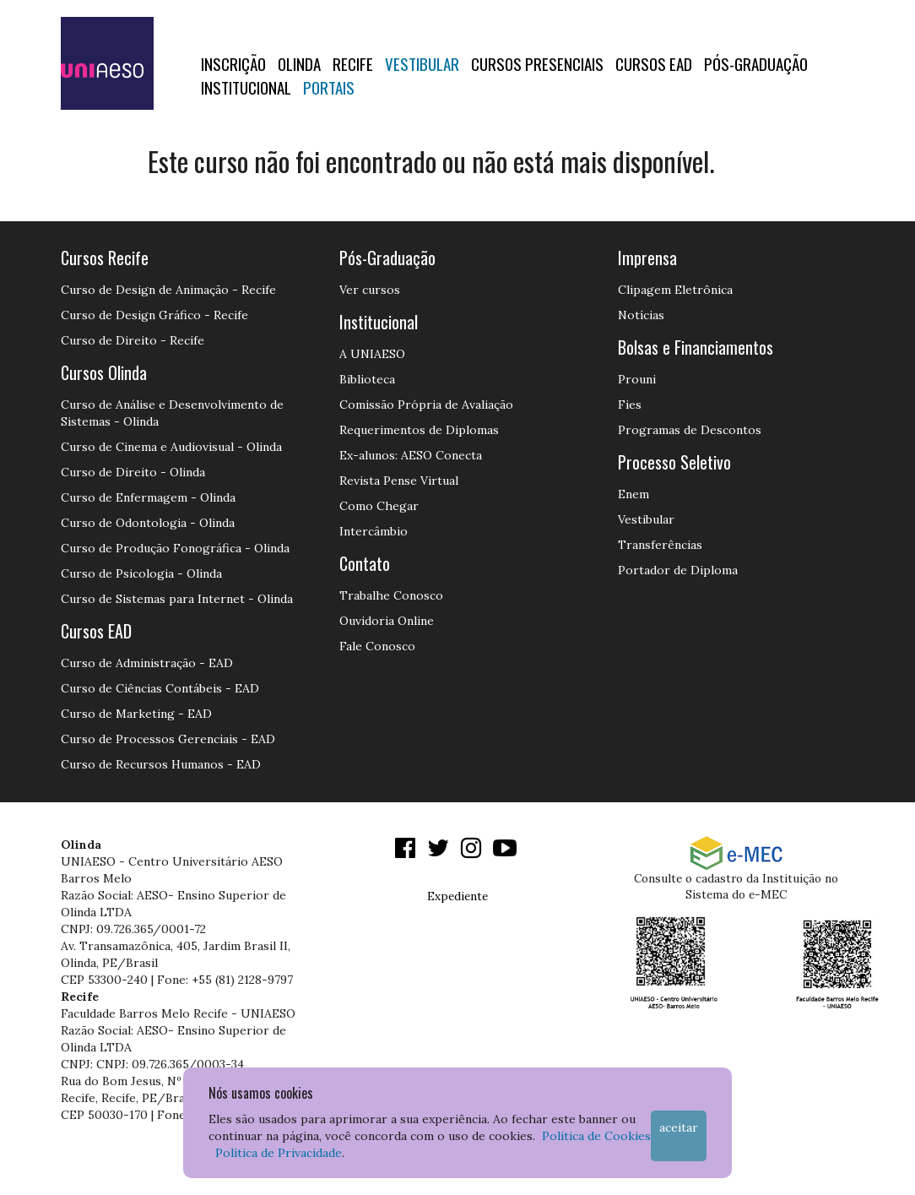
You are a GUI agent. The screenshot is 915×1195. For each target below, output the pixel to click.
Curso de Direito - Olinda (133, 472)
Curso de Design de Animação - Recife (168, 289)
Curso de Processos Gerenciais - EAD (168, 739)
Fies (630, 404)
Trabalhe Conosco (391, 595)
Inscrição (233, 63)
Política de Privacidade (278, 1152)
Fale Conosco (377, 646)
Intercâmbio (373, 531)
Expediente (457, 896)
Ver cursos (369, 289)
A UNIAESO (372, 353)
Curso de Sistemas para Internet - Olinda (177, 598)
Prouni (637, 379)
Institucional (246, 87)
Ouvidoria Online (386, 620)
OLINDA (299, 63)
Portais (329, 87)
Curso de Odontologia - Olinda (148, 522)
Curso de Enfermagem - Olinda (148, 497)
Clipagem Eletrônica (675, 289)
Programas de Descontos (689, 429)
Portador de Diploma (678, 570)
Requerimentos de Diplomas (419, 429)
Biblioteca (367, 379)
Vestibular (422, 63)
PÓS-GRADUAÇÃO (756, 63)
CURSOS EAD (653, 63)
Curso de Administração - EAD (147, 663)
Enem (633, 494)
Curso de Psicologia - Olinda (141, 573)
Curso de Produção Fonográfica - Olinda (175, 548)
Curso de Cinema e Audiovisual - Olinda (171, 446)
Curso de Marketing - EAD (136, 713)
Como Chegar (379, 505)
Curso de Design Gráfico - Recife (154, 315)
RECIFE (353, 63)
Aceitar (678, 1127)
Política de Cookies (596, 1135)
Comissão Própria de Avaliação (426, 404)
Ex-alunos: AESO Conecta (410, 455)
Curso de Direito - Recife (132, 340)
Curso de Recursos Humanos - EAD (161, 764)
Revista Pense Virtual (398, 480)
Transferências (660, 544)
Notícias (641, 315)
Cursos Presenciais (537, 63)
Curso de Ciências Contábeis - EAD (160, 688)
